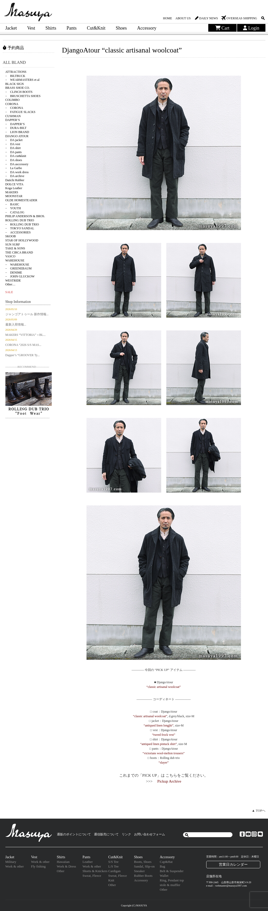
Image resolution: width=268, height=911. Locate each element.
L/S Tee (113, 866)
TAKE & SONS (15, 248)
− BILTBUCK (15, 76)
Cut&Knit (96, 28)
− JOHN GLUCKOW (20, 276)
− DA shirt (13, 148)
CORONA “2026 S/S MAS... (23, 345)
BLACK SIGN (14, 84)
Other (61, 871)
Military (10, 862)
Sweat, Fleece (92, 876)
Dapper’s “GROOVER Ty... (22, 355)
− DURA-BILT (16, 128)
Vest (31, 28)
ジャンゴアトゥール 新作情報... (27, 314)
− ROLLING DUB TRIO (22, 224)
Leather (88, 862)
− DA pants (13, 152)
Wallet (164, 876)
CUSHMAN (13, 116)
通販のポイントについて (74, 834)
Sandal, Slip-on (144, 866)
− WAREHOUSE (17, 264)
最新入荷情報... (15, 324)
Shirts (50, 28)
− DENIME (13, 272)
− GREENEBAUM (18, 268)
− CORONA (14, 108)
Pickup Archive (169, 781)
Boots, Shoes (143, 862)
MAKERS (11, 192)
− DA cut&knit (15, 156)
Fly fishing (38, 866)
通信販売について (106, 834)
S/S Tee (113, 862)
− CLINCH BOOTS (19, 92)
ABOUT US (183, 18)
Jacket (11, 28)
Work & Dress (66, 866)
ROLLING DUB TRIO (19, 220)
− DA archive (14, 176)
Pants (72, 28)
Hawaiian (63, 862)
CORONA (12, 104)
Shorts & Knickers (95, 871)
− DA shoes (13, 160)
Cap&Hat (166, 862)
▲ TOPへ (258, 810)
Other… (10, 284)
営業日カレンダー (233, 864)
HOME (167, 18)
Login (251, 28)
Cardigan (114, 871)
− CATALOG (14, 212)
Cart (222, 28)
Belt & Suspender (172, 871)
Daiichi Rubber (14, 180)
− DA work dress (17, 172)
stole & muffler (170, 885)
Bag (162, 866)
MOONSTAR (13, 196)
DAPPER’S (12, 120)
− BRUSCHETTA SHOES (23, 96)
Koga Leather (13, 188)
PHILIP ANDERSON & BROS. (25, 216)
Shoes (121, 28)
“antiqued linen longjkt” (159, 725)
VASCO (10, 256)
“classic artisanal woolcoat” (163, 687)
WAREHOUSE (14, 260)
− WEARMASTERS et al (22, 80)
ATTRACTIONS (16, 72)
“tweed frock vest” (163, 735)
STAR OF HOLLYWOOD (21, 240)
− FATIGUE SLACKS (20, 112)
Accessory (147, 28)
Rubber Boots (143, 876)
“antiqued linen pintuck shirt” (158, 744)
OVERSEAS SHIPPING (241, 18)
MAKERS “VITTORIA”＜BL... (25, 335)
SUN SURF (12, 244)
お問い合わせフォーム (149, 834)
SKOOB (10, 236)
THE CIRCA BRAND (19, 252)
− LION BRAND (17, 132)
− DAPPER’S (15, 124)
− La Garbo (13, 168)
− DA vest (12, 144)
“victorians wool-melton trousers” (164, 753)
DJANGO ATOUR (17, 136)
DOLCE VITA (14, 184)
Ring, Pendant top (172, 880)
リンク (126, 834)
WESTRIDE (13, 280)
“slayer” (164, 762)
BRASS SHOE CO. (17, 88)
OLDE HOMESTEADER (21, 200)
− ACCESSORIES (18, 232)
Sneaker (139, 871)
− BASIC (12, 204)
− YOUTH (13, 208)
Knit (111, 880)
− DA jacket (14, 140)
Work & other (14, 866)
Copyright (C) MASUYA (134, 905)
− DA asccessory (17, 164)
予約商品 (13, 48)
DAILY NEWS (208, 18)
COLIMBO (12, 100)
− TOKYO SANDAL (19, 228)
